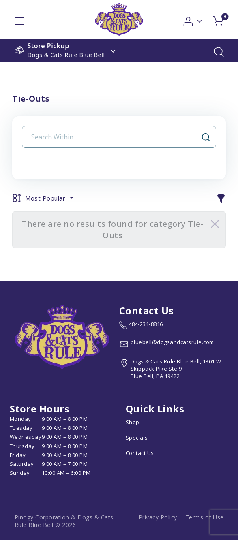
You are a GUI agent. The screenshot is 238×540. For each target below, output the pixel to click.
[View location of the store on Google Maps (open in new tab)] (174, 369)
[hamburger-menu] (19, 19)
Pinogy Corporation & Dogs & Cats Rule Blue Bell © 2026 (64, 521)
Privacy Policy (158, 517)
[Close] (214, 224)
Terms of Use (204, 517)
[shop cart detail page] (218, 19)
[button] (193, 19)
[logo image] (119, 19)
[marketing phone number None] (141, 325)
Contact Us (140, 453)
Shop (132, 422)
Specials (137, 437)
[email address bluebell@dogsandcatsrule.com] (166, 344)
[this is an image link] (62, 336)
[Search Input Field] (114, 137)
